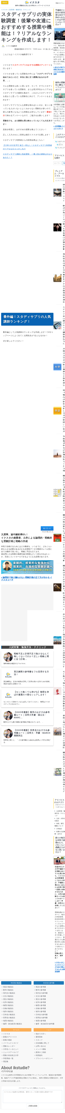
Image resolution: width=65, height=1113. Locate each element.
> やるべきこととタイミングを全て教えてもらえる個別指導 (60, 966)
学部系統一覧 (7, 1058)
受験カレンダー (8, 1046)
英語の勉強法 (7, 987)
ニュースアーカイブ (10, 1052)
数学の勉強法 (7, 990)
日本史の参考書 (41, 1015)
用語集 (5, 1061)
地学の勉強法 (7, 1011)
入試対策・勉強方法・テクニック (19, 9)
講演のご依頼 (40, 1052)
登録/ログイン (60, 3)
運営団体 (38, 1037)
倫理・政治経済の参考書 (44, 1024)
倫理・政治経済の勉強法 (12, 1024)
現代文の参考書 (41, 993)
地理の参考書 (40, 1021)
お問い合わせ (40, 1046)
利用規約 (38, 1055)
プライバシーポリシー (43, 1058)
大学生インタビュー (10, 1049)
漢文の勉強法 (7, 999)
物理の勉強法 (7, 1005)
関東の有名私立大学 (10, 1055)
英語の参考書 (40, 987)
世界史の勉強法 (8, 1018)
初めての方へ (40, 1034)
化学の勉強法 (7, 1002)
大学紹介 (58, 829)
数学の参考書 (40, 990)
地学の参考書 (40, 1011)
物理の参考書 (40, 1005)
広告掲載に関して (41, 1043)
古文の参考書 (40, 996)
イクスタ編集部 (11, 46)
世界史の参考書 (41, 1018)
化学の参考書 (40, 1002)
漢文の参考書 (40, 999)
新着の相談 (7, 1040)
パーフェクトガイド (10, 1043)
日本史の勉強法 (8, 1015)
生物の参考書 (40, 1008)
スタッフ (38, 1040)
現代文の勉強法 (8, 993)
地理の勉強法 (7, 1021)
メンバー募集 (40, 1049)
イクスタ (4, 9)
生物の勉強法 (7, 1008)
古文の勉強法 (7, 996)
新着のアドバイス (9, 1037)
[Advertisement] (26, 499)
